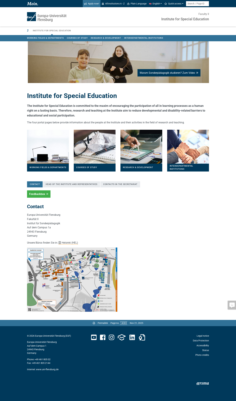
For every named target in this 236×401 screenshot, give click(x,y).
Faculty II (203, 14)
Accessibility (203, 345)
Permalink (103, 323)
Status (205, 350)
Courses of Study (77, 38)
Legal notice (203, 335)
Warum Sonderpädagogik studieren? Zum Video (169, 72)
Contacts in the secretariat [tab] (120, 184)
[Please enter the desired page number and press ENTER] (123, 323)
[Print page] (94, 323)
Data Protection (201, 340)
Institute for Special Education (185, 19)
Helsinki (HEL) (70, 242)
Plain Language (137, 3)
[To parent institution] (28, 31)
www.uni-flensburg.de (47, 369)
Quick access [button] (172, 3)
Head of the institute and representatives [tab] (71, 184)
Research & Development (106, 38)
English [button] (154, 3)
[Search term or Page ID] (197, 3)
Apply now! (91, 3)
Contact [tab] (35, 184)
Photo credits (202, 355)
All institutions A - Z (113, 3)
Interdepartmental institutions (143, 38)
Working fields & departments (45, 38)
